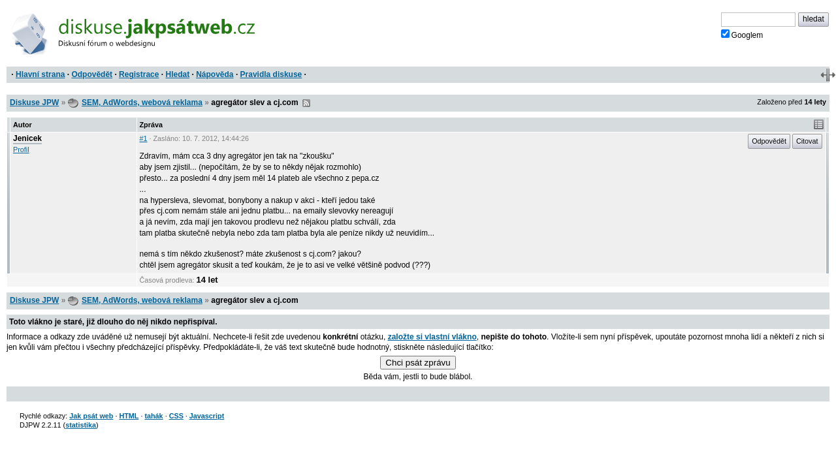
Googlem (742, 34)
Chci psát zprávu (417, 363)
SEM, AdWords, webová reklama (142, 102)
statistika (80, 425)
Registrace (139, 74)
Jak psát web (91, 416)
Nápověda (214, 74)
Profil (21, 149)
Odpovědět (91, 74)
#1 (144, 138)
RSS (306, 103)
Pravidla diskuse (271, 74)
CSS (176, 416)
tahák (153, 416)
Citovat (807, 141)
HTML (128, 416)
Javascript (206, 416)
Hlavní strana (40, 74)
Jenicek (27, 138)
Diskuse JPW (34, 102)
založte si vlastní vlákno (432, 336)
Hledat (177, 74)
